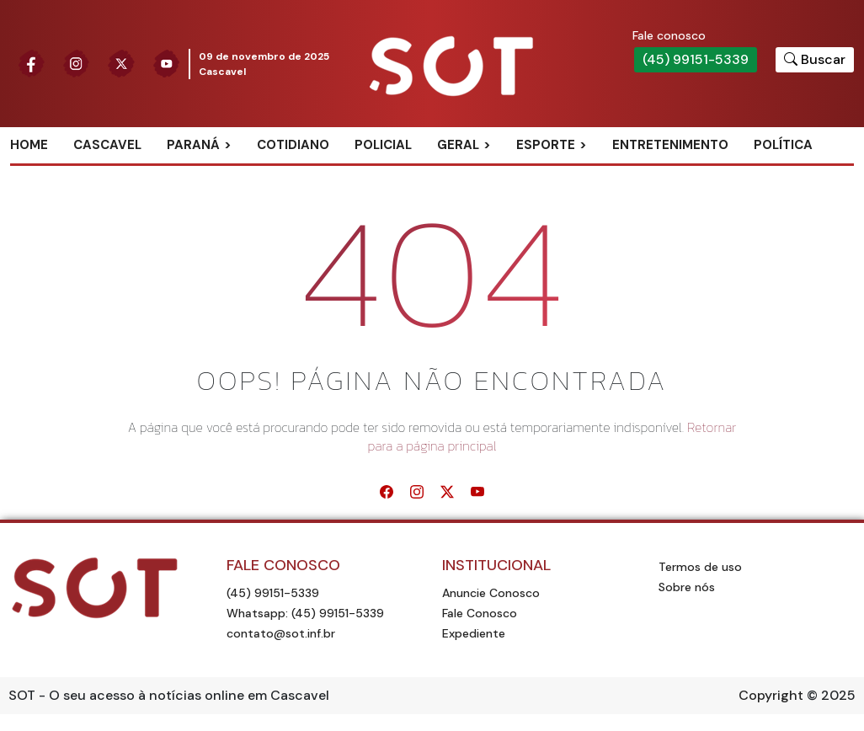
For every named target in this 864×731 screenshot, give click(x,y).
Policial (383, 144)
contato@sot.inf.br (281, 633)
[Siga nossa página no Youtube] (166, 64)
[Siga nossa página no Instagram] (76, 64)
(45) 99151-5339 (696, 59)
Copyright (771, 695)
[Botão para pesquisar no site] (815, 59)
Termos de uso (700, 566)
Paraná (193, 144)
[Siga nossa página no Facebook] (31, 64)
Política (783, 144)
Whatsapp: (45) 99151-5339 (305, 613)
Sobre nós (687, 587)
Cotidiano (293, 144)
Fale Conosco (479, 613)
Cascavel (107, 144)
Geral (458, 144)
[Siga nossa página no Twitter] (121, 64)
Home (29, 144)
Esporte (545, 144)
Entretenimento (670, 144)
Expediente (473, 633)
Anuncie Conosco (491, 592)
